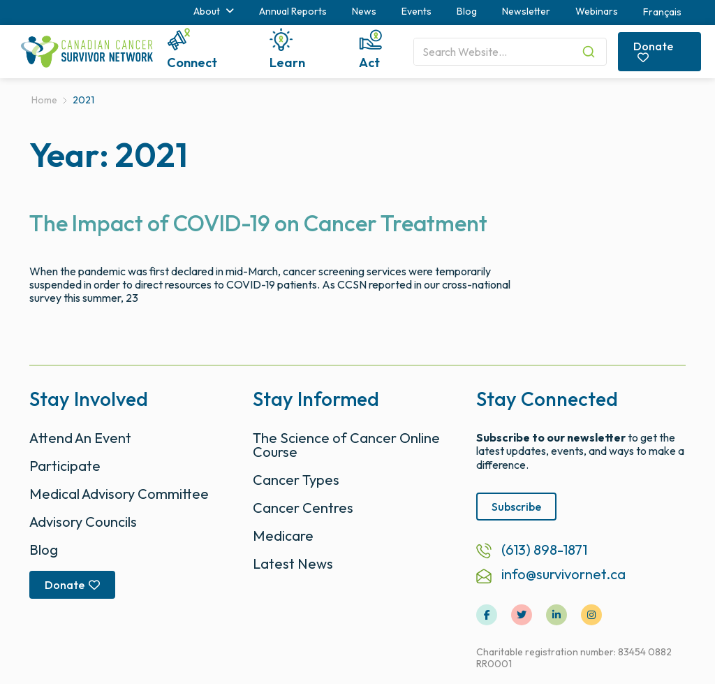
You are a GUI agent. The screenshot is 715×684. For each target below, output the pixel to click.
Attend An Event (80, 437)
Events (416, 11)
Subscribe (516, 507)
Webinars (596, 11)
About (213, 11)
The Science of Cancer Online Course (346, 444)
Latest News (293, 563)
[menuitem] (662, 12)
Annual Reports (293, 11)
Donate (653, 51)
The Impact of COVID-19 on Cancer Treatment (258, 223)
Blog (467, 11)
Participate (65, 465)
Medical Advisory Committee (119, 493)
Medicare (283, 535)
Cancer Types (296, 479)
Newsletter (526, 11)
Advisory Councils (83, 521)
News (364, 11)
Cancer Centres (303, 507)
